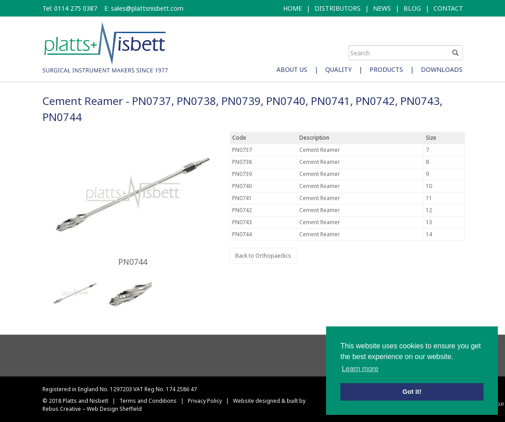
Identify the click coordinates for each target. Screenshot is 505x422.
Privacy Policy (205, 401)
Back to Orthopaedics (263, 255)
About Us (291, 69)
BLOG (412, 8)
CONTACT (448, 8)
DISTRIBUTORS (337, 8)
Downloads (442, 69)
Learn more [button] (360, 368)
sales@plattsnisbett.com (147, 8)
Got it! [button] (412, 391)
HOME (292, 8)
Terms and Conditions (148, 401)
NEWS (382, 8)
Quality (338, 69)
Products (386, 69)
